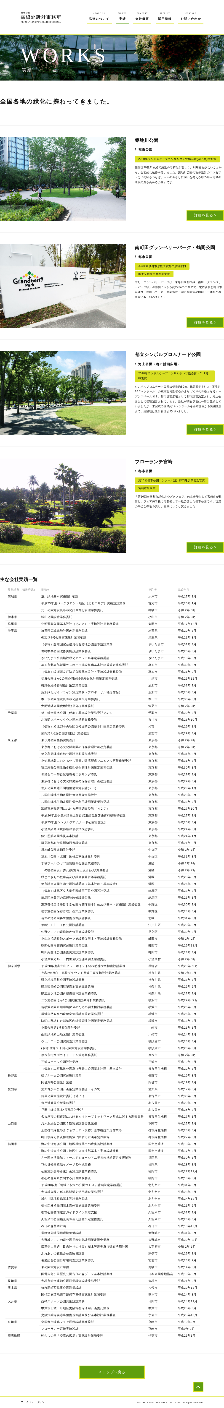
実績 (122, 17)
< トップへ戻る (112, 1372)
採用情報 (165, 17)
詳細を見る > (205, 215)
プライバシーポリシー (34, 1402)
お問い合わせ (191, 17)
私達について (99, 17)
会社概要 (142, 17)
